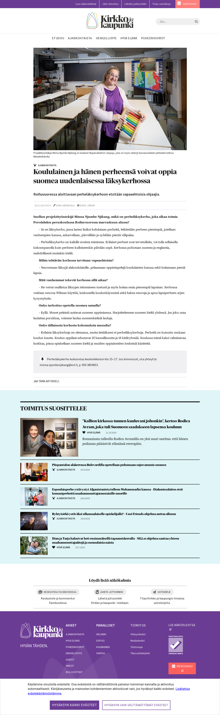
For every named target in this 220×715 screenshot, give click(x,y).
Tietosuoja (136, 647)
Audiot (70, 659)
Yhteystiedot (138, 634)
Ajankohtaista (75, 634)
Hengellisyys (74, 653)
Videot (70, 665)
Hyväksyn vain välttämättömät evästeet (136, 705)
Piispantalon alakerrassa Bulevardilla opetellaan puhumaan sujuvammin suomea (109, 464)
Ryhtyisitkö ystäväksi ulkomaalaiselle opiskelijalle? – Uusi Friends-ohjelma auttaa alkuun (114, 514)
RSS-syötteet (74, 672)
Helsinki (101, 634)
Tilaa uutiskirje (161, 4)
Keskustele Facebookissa (60, 592)
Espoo (100, 640)
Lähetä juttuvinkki (135, 4)
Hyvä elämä (73, 640)
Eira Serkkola (65, 205)
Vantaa (100, 653)
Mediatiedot (137, 640)
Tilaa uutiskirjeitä (140, 653)
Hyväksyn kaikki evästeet (74, 705)
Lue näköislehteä (86, 4)
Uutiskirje (164, 592)
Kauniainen (103, 647)
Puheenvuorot (75, 647)
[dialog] (110, 697)
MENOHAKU (190, 4)
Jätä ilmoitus (110, 4)
